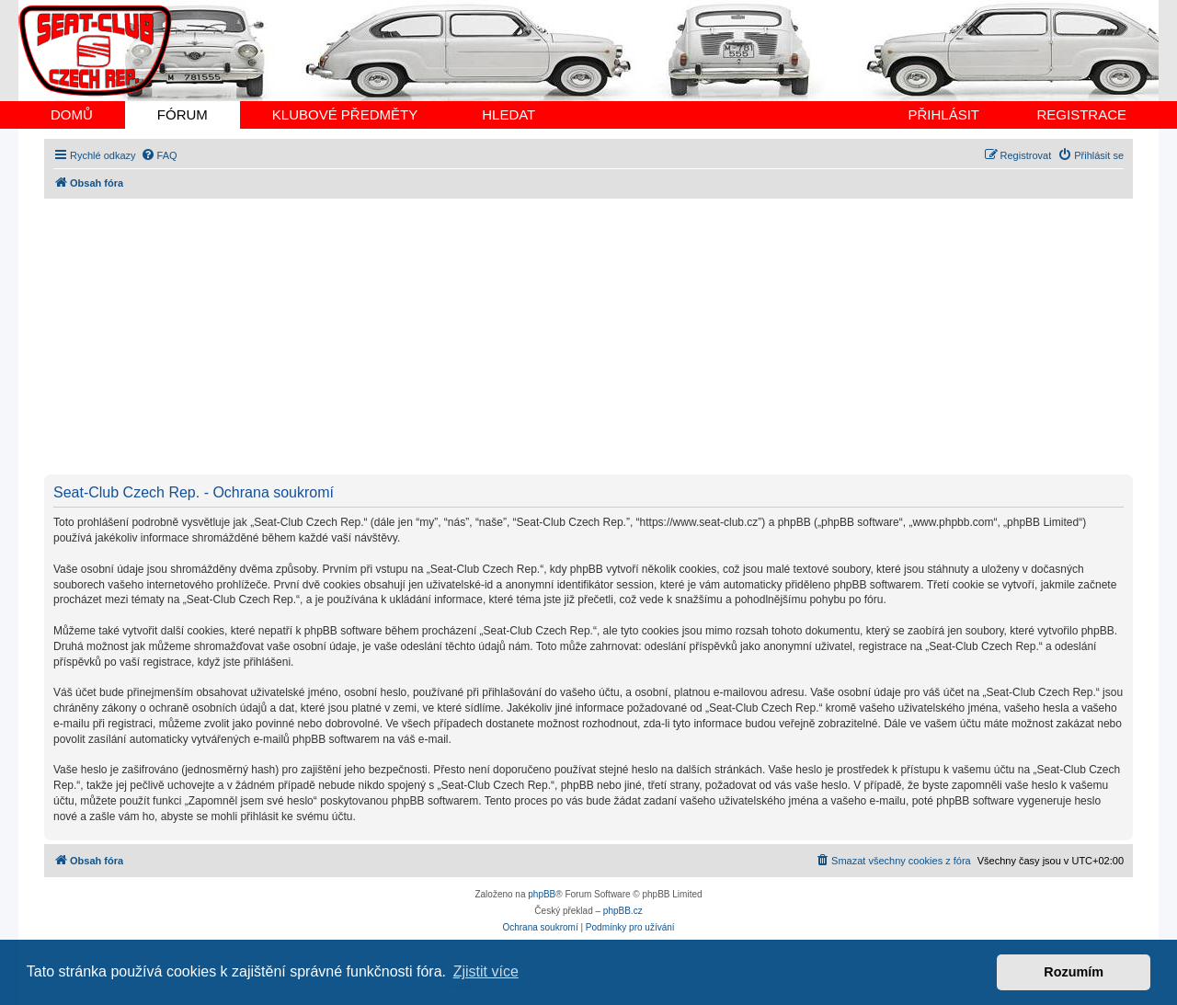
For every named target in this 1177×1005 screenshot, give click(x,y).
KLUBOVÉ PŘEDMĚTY (344, 114)
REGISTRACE (1081, 114)
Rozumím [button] (1073, 972)
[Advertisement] (596, 336)
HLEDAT (508, 114)
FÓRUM (182, 114)
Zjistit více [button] (486, 971)
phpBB (541, 894)
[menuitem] (159, 155)
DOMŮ (72, 114)
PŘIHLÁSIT (943, 114)
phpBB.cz (623, 911)
